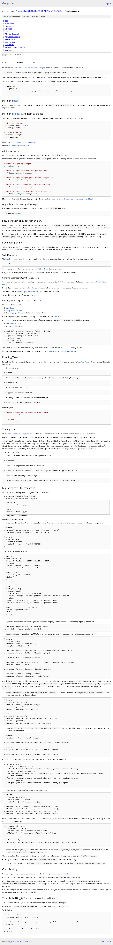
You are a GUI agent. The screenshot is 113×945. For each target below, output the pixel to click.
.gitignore (8, 29)
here (21, 105)
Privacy (19, 941)
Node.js (17, 113)
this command (56, 316)
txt (103, 941)
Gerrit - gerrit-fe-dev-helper (28, 291)
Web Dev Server (11, 259)
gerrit (5, 11)
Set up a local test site (14, 310)
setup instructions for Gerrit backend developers (27, 68)
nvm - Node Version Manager (18, 146)
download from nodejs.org (26, 142)
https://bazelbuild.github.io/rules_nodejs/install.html (74, 199)
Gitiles (13, 941)
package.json (10, 42)
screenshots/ (10, 23)
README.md (9, 45)
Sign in (108, 3)
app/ (6, 21)
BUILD (7, 31)
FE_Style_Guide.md (12, 34)
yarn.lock (8, 50)
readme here (33, 295)
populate (16, 313)
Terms (26, 941)
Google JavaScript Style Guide (23, 434)
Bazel (16, 100)
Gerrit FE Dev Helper (40, 269)
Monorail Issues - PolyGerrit (61, 874)
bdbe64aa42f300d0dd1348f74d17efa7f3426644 (39, 11)
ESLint (32, 437)
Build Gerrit (10, 308)
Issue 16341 (65, 348)
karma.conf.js (10, 39)
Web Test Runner (83, 362)
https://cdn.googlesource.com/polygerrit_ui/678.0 (58, 351)
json (109, 941)
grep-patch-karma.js (12, 37)
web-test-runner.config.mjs (15, 47)
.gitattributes (9, 26)
